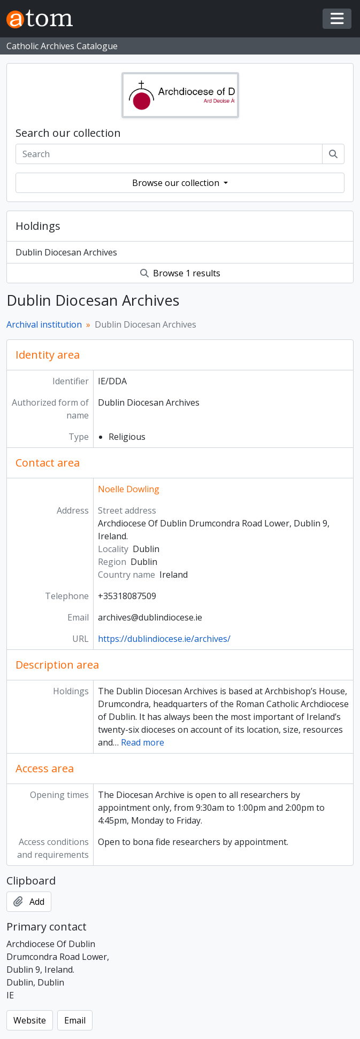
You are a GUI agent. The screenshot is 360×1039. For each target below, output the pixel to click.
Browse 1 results (180, 273)
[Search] (333, 154)
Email (75, 1020)
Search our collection (68, 133)
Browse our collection (176, 183)
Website (29, 1020)
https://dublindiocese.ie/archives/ (164, 639)
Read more (142, 742)
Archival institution (44, 324)
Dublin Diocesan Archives (66, 252)
